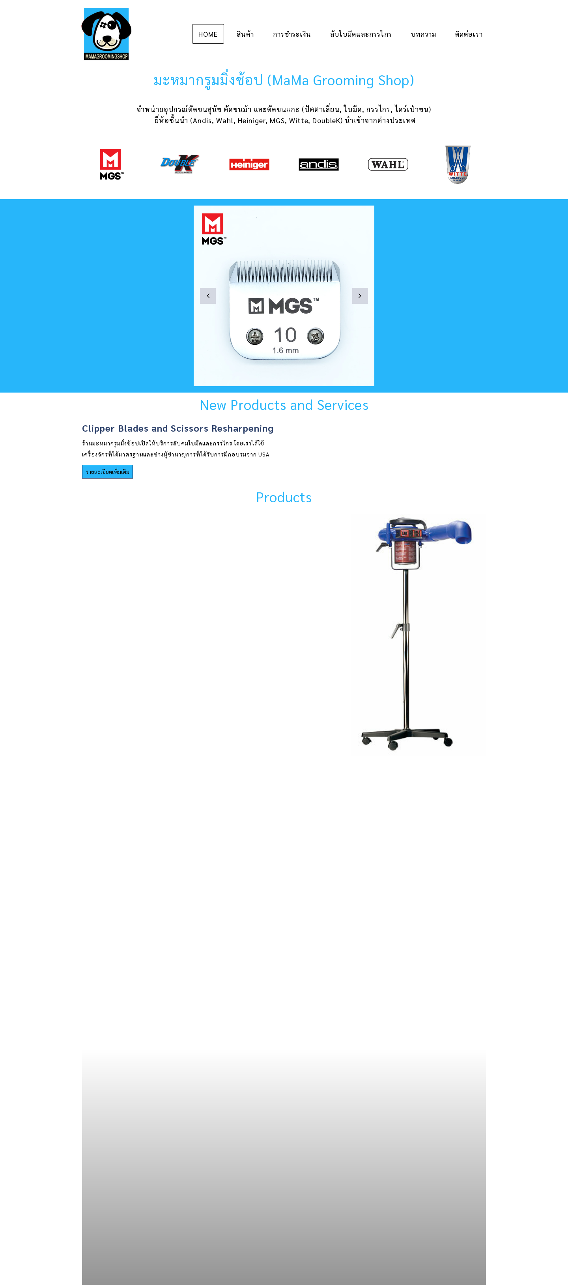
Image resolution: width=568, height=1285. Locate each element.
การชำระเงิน (292, 33)
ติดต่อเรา (469, 33)
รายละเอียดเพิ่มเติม (107, 471)
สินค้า (245, 33)
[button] (208, 296)
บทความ (423, 33)
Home (208, 33)
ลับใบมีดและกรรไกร (361, 33)
